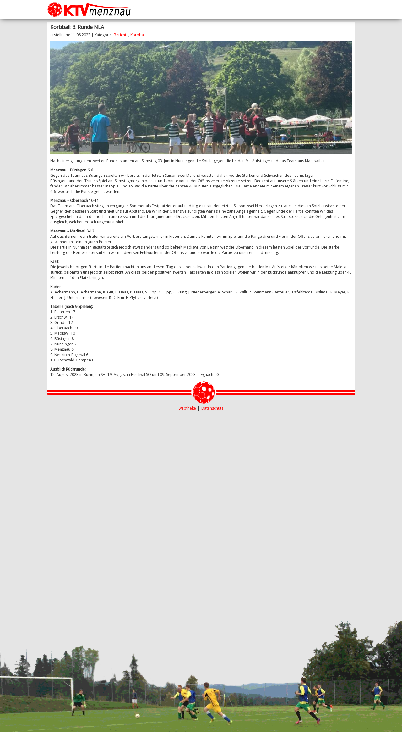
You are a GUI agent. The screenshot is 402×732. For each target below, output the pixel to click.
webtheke (187, 408)
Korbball (138, 34)
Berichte (121, 34)
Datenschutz (212, 408)
